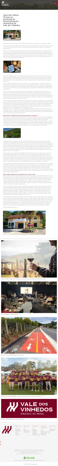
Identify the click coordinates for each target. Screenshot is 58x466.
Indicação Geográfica (44, 427)
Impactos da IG (43, 433)
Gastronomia (34, 430)
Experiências (34, 433)
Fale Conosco (17, 434)
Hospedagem (34, 431)
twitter (0, 441)
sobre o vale (18, 426)
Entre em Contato (52, 429)
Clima (16, 433)
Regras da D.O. (43, 434)
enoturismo (35, 426)
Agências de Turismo (36, 434)
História (42, 430)
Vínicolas (34, 429)
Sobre (25, 429)
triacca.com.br (34, 464)
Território (17, 431)
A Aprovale (26, 426)
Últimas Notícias (27, 431)
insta (0, 444)
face (0, 443)
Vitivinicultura (17, 430)
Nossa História (17, 429)
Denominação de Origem (45, 431)
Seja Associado (26, 430)
